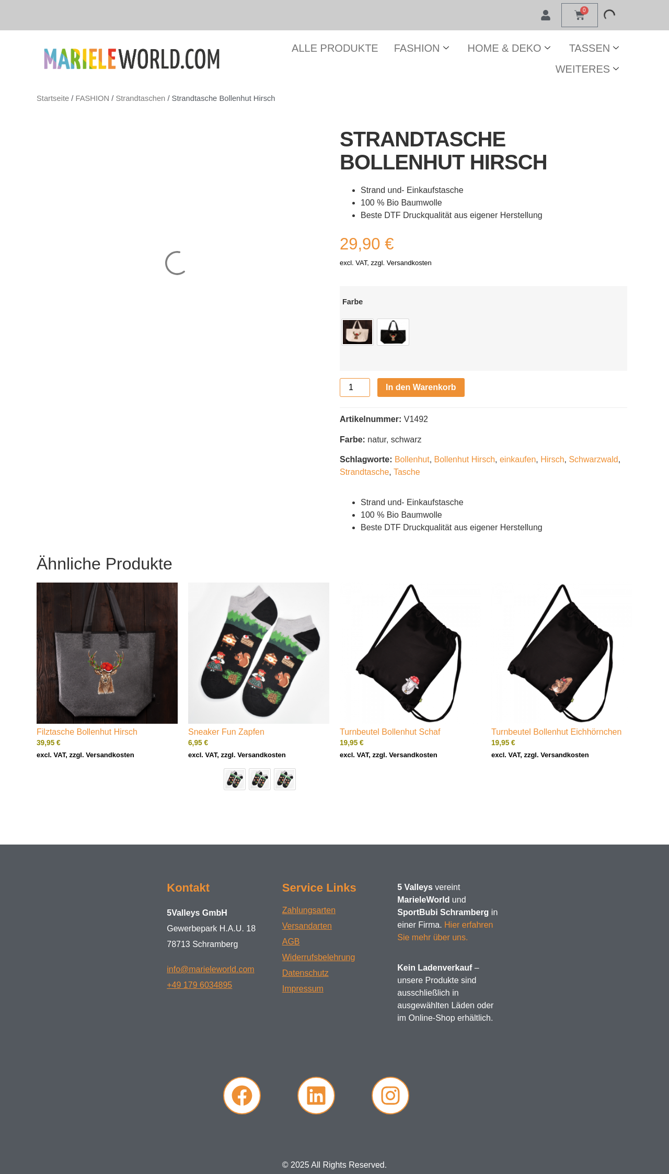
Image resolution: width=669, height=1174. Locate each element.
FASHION (421, 48)
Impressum (303, 988)
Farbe (352, 301)
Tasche (407, 472)
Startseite (53, 98)
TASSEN (594, 48)
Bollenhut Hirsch (464, 459)
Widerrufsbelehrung (318, 957)
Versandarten (307, 925)
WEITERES (587, 69)
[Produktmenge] (355, 387)
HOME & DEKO (509, 48)
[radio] (357, 332)
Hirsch (552, 459)
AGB (291, 941)
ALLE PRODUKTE (335, 48)
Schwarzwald (593, 459)
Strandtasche (364, 472)
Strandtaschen (140, 98)
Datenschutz (305, 972)
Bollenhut (412, 459)
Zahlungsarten (309, 910)
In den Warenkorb (421, 387)
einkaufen (518, 459)
